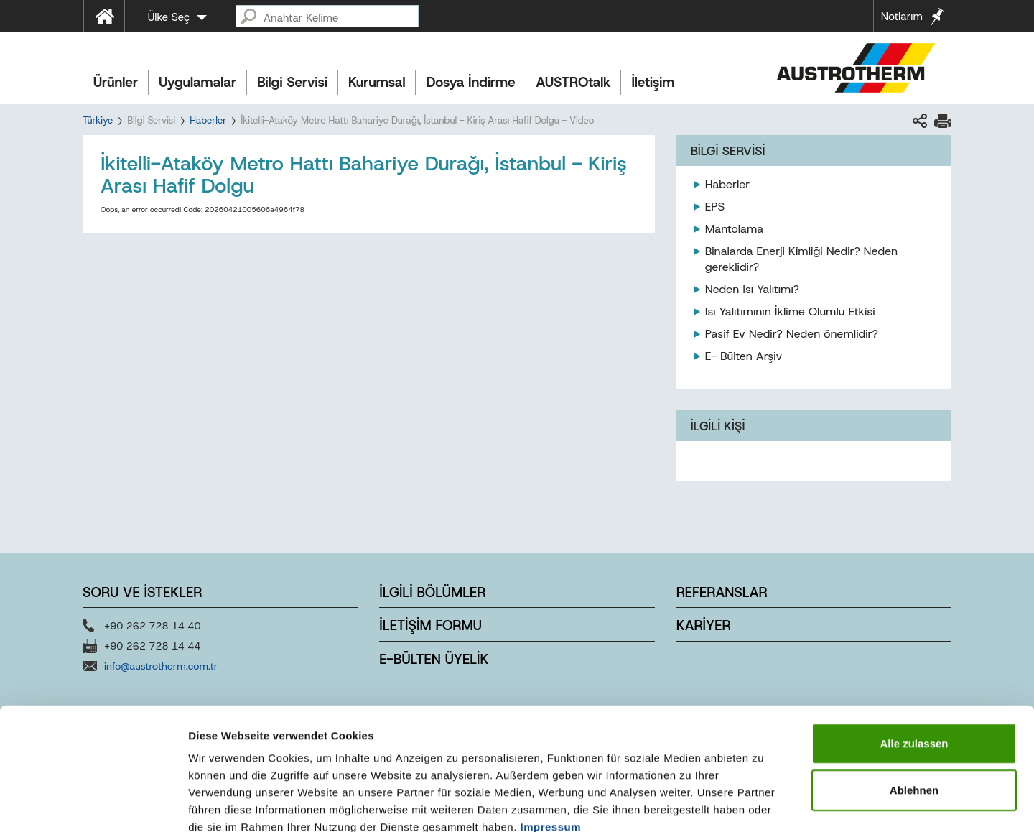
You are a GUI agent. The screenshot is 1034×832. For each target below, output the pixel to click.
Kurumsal (377, 82)
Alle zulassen (914, 662)
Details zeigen (763, 804)
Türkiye (98, 120)
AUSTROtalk (573, 82)
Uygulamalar (197, 82)
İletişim (652, 82)
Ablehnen (914, 709)
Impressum (551, 745)
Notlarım (902, 16)
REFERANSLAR (722, 592)
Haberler (208, 120)
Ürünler (115, 82)
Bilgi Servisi (292, 82)
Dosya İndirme (470, 82)
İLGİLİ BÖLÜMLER (432, 592)
